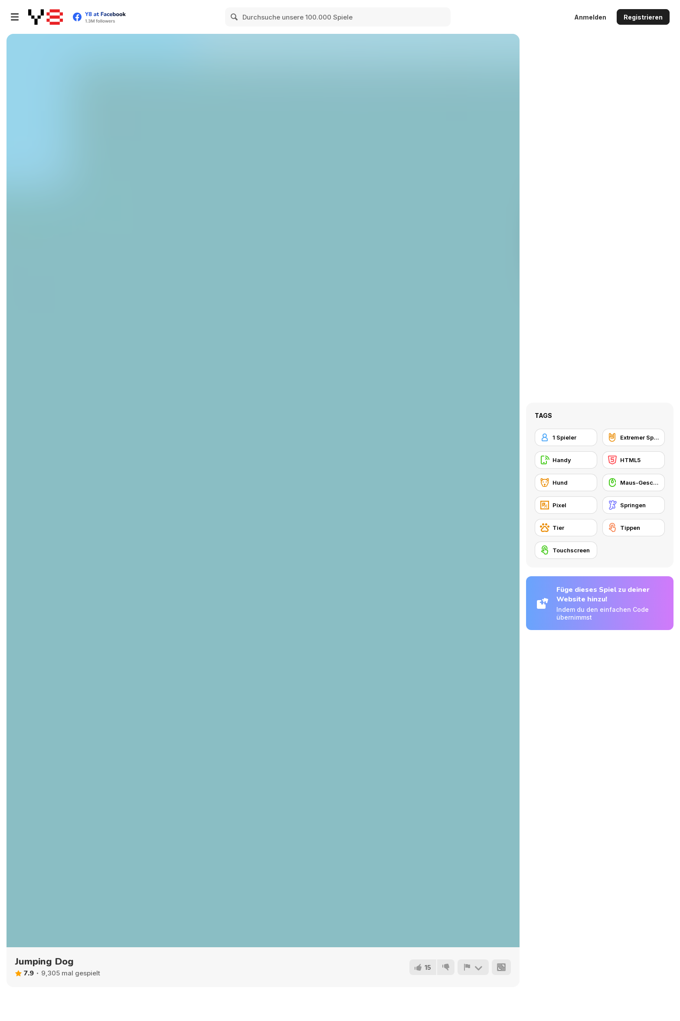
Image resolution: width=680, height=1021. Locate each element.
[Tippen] (633, 527)
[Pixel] (566, 505)
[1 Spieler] (566, 437)
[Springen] (633, 505)
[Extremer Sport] (633, 437)
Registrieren (643, 17)
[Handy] (566, 460)
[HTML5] (633, 460)
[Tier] (566, 527)
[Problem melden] (473, 967)
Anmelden (590, 17)
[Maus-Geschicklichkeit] (633, 482)
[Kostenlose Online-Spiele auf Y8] (45, 17)
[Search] (234, 16)
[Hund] (566, 482)
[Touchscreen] (566, 550)
